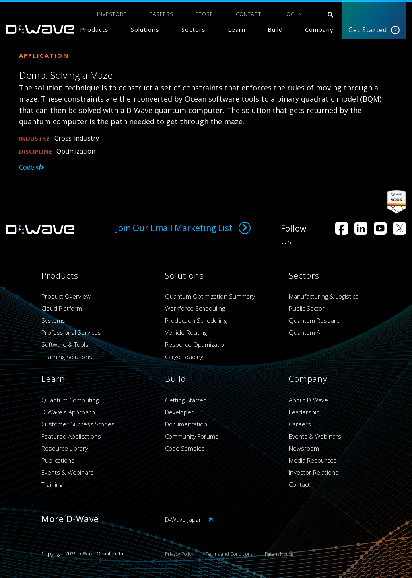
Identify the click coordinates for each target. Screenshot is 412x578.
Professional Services (71, 332)
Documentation (186, 424)
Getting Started (186, 400)
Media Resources (313, 460)
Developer (179, 412)
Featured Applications (71, 436)
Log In (293, 14)
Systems (53, 320)
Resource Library (64, 448)
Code (31, 167)
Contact (299, 484)
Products (94, 29)
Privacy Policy (179, 554)
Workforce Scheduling (195, 308)
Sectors (193, 29)
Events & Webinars (67, 472)
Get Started (374, 29)
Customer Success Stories (78, 424)
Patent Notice (279, 554)
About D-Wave (308, 400)
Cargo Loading (184, 357)
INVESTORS (112, 14)
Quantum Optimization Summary (210, 296)
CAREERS (161, 14)
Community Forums (191, 436)
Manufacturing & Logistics (323, 296)
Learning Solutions (66, 357)
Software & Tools (65, 344)
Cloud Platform (61, 308)
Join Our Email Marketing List (183, 228)
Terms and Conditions (229, 554)
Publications (57, 460)
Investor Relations (313, 472)
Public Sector (307, 308)
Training (51, 484)
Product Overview (66, 296)
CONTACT (248, 14)
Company (319, 29)
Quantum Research (316, 320)
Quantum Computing (70, 400)
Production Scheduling (196, 320)
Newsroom (304, 448)
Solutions (145, 29)
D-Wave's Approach (68, 412)
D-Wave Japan (189, 519)
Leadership (304, 412)
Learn (236, 29)
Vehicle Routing (186, 332)
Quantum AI (305, 332)
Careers (300, 424)
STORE (204, 14)
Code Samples (185, 448)
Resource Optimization (196, 344)
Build (275, 29)
